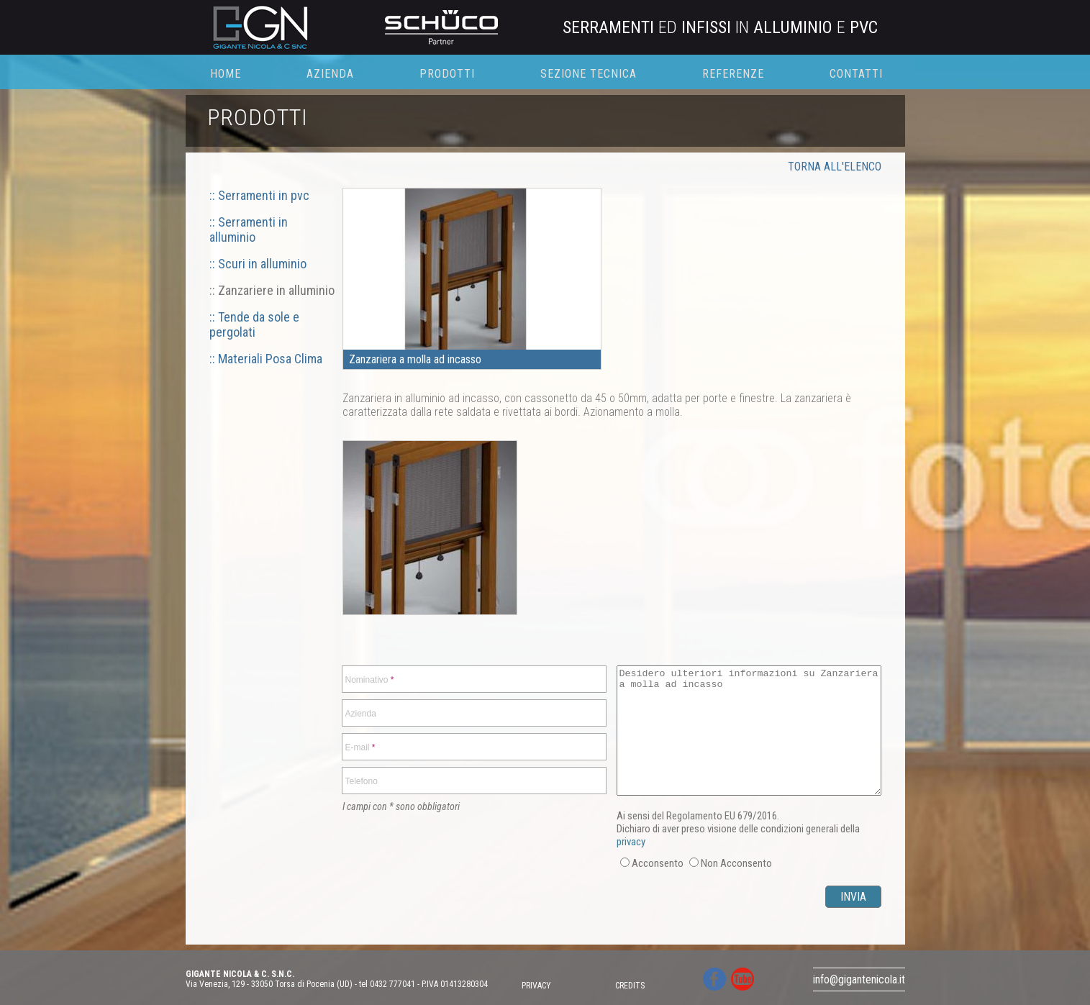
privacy (631, 841)
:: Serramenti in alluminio (248, 229)
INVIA (853, 897)
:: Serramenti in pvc (259, 195)
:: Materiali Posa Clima (265, 358)
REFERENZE (733, 74)
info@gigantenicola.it (859, 979)
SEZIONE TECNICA (588, 74)
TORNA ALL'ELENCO (834, 166)
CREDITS (630, 986)
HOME (225, 74)
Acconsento (657, 863)
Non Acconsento (736, 863)
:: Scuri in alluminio (257, 263)
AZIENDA (330, 74)
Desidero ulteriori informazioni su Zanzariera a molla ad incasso (749, 730)
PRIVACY (536, 986)
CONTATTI (856, 74)
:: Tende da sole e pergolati (254, 324)
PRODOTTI (447, 74)
